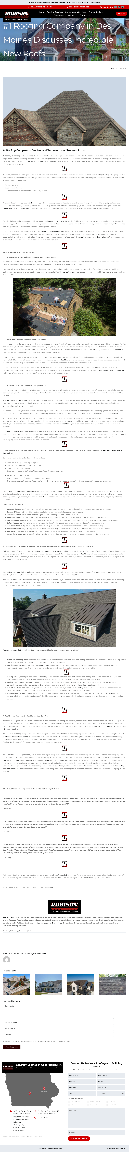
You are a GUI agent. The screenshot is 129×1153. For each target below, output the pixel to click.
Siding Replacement (76, 1105)
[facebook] (115, 7)
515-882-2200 (49, 887)
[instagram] (119, 7)
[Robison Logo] (17, 11)
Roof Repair (112, 1101)
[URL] (58, 1034)
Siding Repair (93, 1105)
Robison (112, 1148)
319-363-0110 (43, 1118)
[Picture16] (64, 111)
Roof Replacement (95, 1101)
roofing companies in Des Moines (48, 551)
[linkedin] (122, 7)
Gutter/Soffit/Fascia (114, 1105)
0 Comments (32, 931)
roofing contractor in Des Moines (107, 349)
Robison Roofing (11, 729)
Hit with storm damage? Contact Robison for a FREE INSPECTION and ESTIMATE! (64, 2)
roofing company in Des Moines (16, 208)
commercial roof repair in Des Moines (60, 875)
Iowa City (59, 1148)
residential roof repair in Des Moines (96, 878)
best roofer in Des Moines (17, 400)
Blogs (16, 931)
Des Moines (23, 931)
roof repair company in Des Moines (41, 161)
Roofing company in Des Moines (16, 650)
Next (122, 69)
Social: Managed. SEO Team (33, 953)
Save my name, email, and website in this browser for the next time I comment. (38, 1041)
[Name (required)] (58, 1022)
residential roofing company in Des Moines (86, 688)
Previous (114, 69)
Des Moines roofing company (67, 272)
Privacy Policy (120, 1148)
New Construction (76, 1101)
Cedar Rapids (42, 1148)
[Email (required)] (58, 1028)
